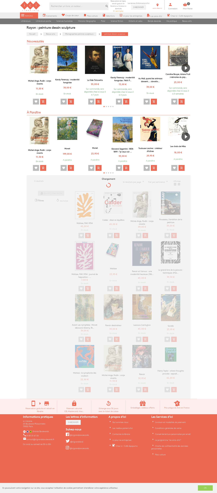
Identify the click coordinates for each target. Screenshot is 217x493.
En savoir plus (118, 6)
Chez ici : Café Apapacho (127, 446)
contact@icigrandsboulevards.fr (38, 439)
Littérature (25, 21)
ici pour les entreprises (121, 440)
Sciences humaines (64, 21)
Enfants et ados (135, 21)
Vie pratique (171, 21)
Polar (103, 21)
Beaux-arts (187, 21)
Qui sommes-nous (120, 422)
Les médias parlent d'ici (122, 428)
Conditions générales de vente (168, 428)
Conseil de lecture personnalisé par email (172, 434)
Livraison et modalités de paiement (170, 422)
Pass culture (160, 455)
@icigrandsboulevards (77, 435)
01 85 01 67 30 (31, 436)
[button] (187, 76)
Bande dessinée (154, 21)
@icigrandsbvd (74, 442)
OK (205, 488)
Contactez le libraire (121, 434)
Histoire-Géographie (87, 21)
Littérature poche (43, 21)
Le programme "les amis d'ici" (168, 440)
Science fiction (117, 21)
